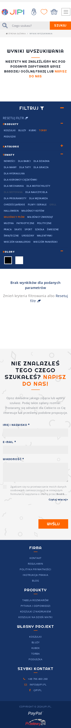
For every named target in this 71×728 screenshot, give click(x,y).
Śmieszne (53, 229)
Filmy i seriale (37, 204)
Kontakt (35, 558)
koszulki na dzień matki (35, 617)
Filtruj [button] (31, 108)
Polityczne (44, 223)
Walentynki (44, 235)
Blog (35, 580)
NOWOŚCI (9, 161)
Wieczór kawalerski (17, 241)
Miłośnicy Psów (14, 217)
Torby (43, 130)
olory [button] (9, 251)
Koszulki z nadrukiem (35, 611)
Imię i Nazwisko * (16, 425)
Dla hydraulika (14, 173)
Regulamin (35, 563)
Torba (35, 653)
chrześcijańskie (14, 204)
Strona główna (16, 33)
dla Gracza (41, 167)
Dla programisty (15, 198)
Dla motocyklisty (38, 186)
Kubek (35, 648)
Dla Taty (25, 167)
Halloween (11, 210)
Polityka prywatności (35, 569)
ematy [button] (9, 154)
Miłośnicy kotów (32, 210)
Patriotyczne (25, 223)
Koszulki (10, 130)
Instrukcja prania (35, 575)
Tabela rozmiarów (35, 600)
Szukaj (60, 25)
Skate (18, 229)
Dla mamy (10, 167)
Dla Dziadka (42, 161)
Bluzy (22, 130)
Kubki (32, 130)
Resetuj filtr (15, 118)
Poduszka (35, 659)
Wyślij (53, 523)
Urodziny (28, 235)
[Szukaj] (30, 25)
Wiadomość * (13, 459)
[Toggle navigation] (66, 12)
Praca (8, 229)
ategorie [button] (11, 146)
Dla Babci (24, 161)
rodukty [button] (11, 124)
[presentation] (31, 512)
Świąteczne (11, 235)
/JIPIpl (35, 690)
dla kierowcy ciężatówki (20, 179)
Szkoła (39, 229)
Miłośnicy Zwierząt (40, 217)
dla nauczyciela (36, 192)
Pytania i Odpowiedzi (36, 606)
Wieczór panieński (45, 241)
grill (52, 204)
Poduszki (10, 136)
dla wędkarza (38, 198)
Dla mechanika (14, 186)
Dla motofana (13, 192)
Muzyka (9, 223)
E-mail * (9, 442)
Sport (28, 229)
